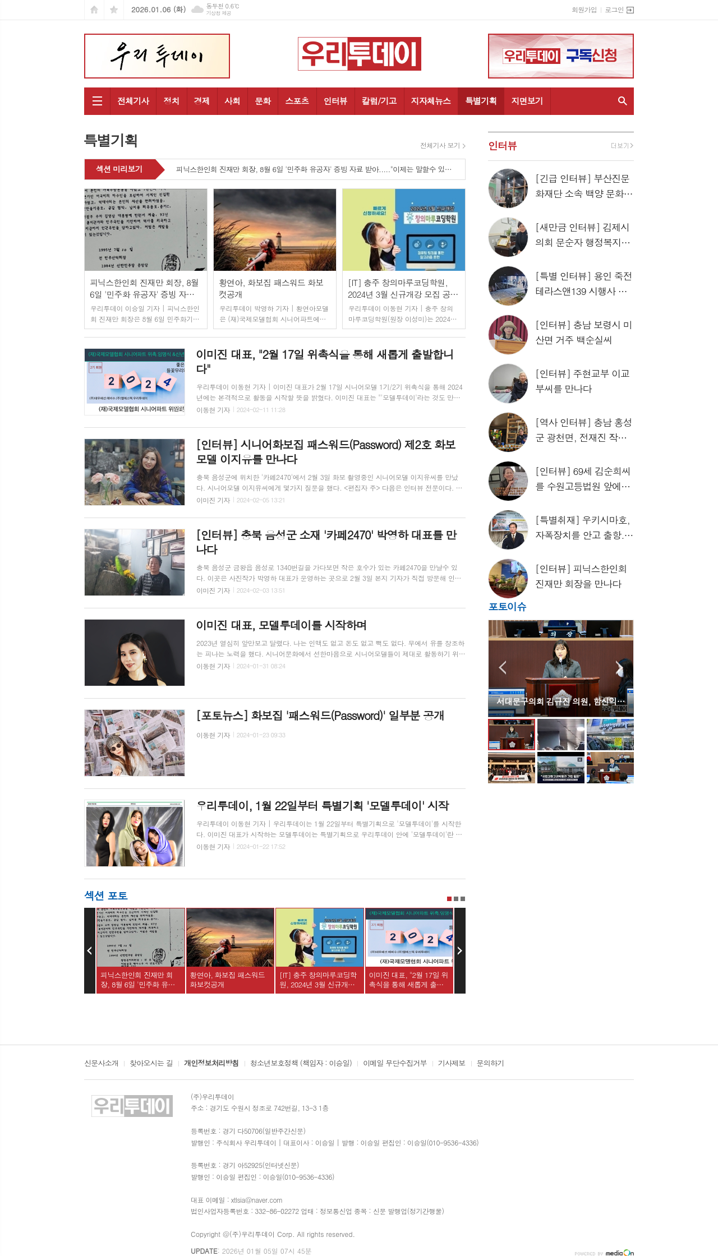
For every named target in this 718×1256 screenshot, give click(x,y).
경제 (202, 101)
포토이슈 (507, 606)
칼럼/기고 (379, 101)
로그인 (614, 9)
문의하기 (490, 1063)
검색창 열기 (622, 101)
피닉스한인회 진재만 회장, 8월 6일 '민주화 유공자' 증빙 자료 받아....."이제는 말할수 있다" (315, 169)
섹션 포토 (105, 895)
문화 (262, 101)
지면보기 (527, 101)
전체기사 (133, 101)
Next (460, 951)
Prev (89, 951)
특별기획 (480, 101)
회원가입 (584, 9)
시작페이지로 (94, 10)
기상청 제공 (218, 13)
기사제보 (452, 1063)
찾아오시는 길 (151, 1063)
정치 (171, 101)
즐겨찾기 (113, 10)
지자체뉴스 (431, 101)
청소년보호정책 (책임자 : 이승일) (301, 1063)
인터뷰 (335, 101)
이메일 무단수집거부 (395, 1063)
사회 (232, 101)
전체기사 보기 (440, 145)
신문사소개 (101, 1063)
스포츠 (297, 101)
